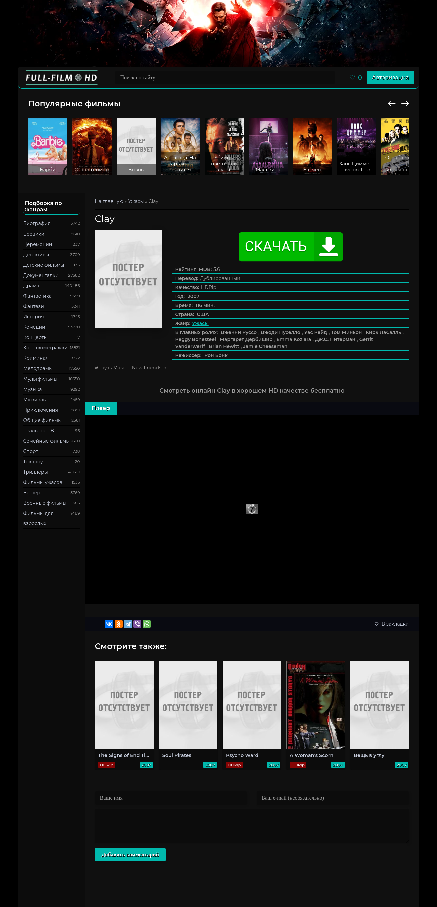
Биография (37, 223)
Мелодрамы (38, 368)
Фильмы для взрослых (38, 518)
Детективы (36, 255)
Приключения (40, 410)
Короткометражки (45, 348)
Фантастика (37, 296)
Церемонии (37, 244)
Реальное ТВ (38, 431)
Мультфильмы (40, 379)
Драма (31, 286)
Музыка (32, 389)
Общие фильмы (42, 420)
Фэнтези (33, 306)
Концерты (35, 337)
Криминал (36, 358)
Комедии (34, 327)
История (33, 317)
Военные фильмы (45, 503)
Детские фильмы (43, 265)
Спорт (30, 451)
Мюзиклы (35, 400)
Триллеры (35, 472)
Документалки (41, 275)
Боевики (34, 234)
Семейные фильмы (46, 441)
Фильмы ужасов (42, 482)
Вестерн (33, 493)
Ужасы (200, 323)
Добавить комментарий (130, 854)
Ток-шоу (33, 462)
